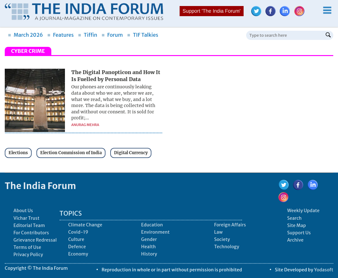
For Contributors (31, 233)
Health (148, 247)
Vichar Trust (26, 218)
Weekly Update (303, 210)
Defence (77, 247)
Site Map (296, 225)
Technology (226, 247)
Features (60, 35)
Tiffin (87, 35)
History (149, 254)
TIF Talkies (142, 35)
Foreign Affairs (230, 225)
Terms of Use (27, 247)
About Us (23, 210)
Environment (155, 232)
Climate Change (85, 225)
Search (294, 218)
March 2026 (25, 35)
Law (218, 232)
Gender (149, 239)
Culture (76, 239)
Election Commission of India (71, 152)
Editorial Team (29, 225)
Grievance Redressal (35, 240)
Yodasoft (324, 270)
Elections (18, 152)
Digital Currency (131, 152)
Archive (295, 240)
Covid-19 (78, 232)
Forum (112, 35)
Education (152, 225)
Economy (78, 254)
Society (222, 239)
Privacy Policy (28, 254)
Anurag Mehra (85, 125)
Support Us (299, 233)
